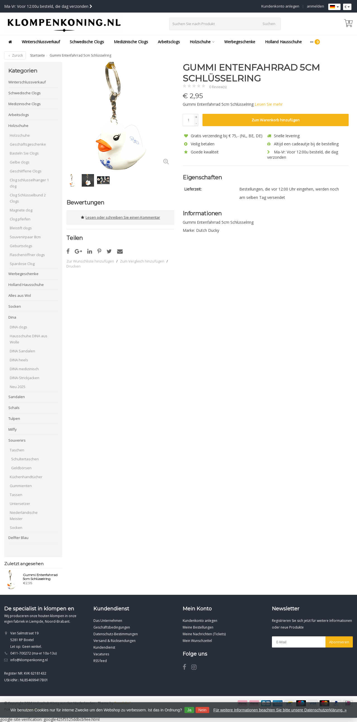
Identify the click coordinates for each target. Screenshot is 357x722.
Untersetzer (20, 503)
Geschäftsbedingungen (111, 627)
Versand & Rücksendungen (114, 640)
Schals (14, 407)
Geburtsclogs (21, 245)
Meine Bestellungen (198, 627)
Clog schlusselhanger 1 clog (29, 183)
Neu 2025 (17, 386)
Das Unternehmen (107, 620)
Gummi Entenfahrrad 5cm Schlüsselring (40, 577)
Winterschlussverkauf (41, 41)
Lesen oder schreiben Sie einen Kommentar (120, 217)
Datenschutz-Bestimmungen (115, 634)
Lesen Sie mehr (269, 104)
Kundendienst (104, 647)
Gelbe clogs (20, 162)
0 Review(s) (217, 87)
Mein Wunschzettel (197, 640)
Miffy (12, 429)
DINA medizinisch (24, 368)
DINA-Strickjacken (24, 377)
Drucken (73, 265)
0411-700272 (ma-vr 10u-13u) (33, 653)
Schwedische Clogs (87, 41)
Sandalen (16, 396)
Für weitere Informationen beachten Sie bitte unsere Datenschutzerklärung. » (280, 710)
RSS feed (100, 660)
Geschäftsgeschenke (28, 144)
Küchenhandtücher (26, 476)
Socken (14, 306)
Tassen (16, 494)
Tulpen (14, 418)
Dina (12, 317)
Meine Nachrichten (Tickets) (204, 634)
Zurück (15, 55)
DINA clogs (18, 326)
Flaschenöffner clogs (27, 254)
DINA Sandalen (22, 350)
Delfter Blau (18, 537)
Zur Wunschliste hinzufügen (90, 260)
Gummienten (21, 485)
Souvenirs (17, 440)
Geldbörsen (21, 467)
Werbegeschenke (239, 41)
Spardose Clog (22, 263)
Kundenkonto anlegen (280, 6)
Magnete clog (21, 210)
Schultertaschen (25, 458)
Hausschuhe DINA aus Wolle (28, 339)
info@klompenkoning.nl (29, 660)
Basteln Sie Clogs (24, 153)
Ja (189, 710)
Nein (202, 710)
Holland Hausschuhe (283, 41)
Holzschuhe (202, 41)
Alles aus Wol (19, 295)
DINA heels (19, 359)
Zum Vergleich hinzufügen (142, 260)
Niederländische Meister (24, 515)
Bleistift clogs (21, 227)
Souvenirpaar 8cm (25, 236)
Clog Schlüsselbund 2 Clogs (28, 198)
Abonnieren (339, 641)
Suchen (268, 23)
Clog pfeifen (20, 219)
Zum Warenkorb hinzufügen (276, 119)
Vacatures (101, 654)
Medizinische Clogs (131, 41)
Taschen (17, 450)
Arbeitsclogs (169, 41)
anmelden (315, 6)
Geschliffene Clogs (26, 171)
